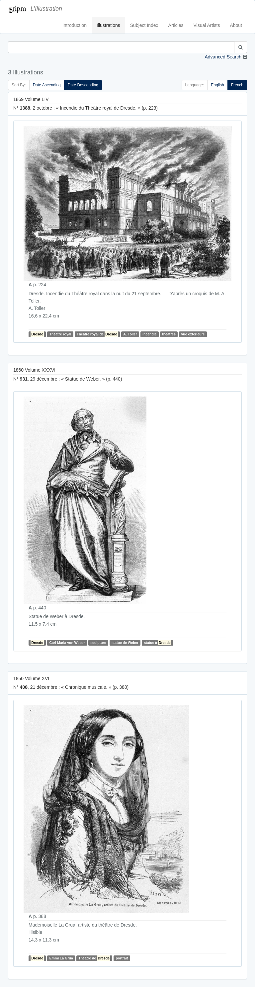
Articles (176, 25)
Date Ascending (47, 85)
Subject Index (144, 25)
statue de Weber (125, 643)
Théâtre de (94, 958)
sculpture (98, 643)
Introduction (74, 25)
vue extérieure (193, 334)
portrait (122, 958)
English (217, 85)
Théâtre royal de (97, 334)
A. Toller (130, 334)
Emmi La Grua (61, 958)
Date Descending (83, 85)
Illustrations (108, 25)
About (236, 25)
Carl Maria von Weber (67, 643)
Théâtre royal (60, 334)
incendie (149, 334)
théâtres (169, 334)
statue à (157, 642)
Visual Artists (207, 25)
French (237, 85)
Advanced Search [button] (223, 56)
